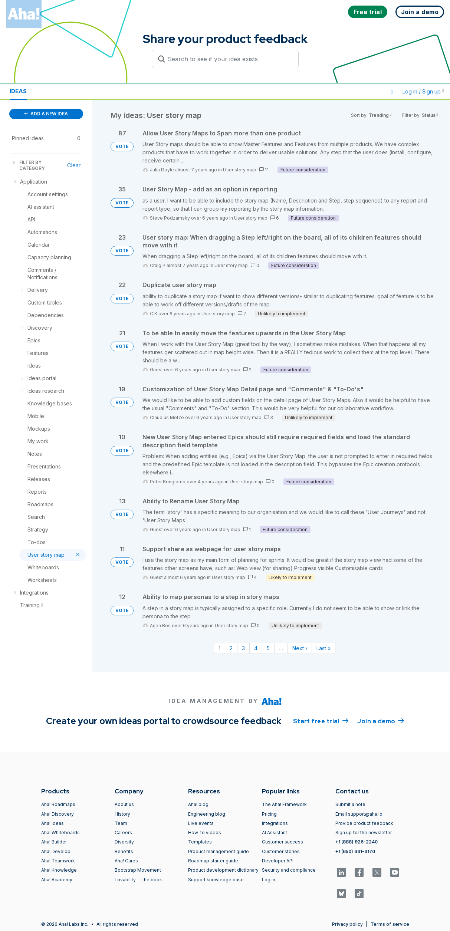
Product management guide (218, 851)
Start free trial (321, 720)
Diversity (124, 842)
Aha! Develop (55, 851)
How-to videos (204, 832)
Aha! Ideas (52, 823)
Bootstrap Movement (138, 870)
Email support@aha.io (358, 814)
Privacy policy (347, 924)
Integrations (275, 823)
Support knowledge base (216, 879)
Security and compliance (289, 870)
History (122, 814)
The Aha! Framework (284, 804)
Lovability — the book (138, 879)
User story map (239, 169)
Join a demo (380, 720)
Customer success (282, 842)
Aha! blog (198, 804)
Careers (123, 832)
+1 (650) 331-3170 (355, 851)
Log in (268, 879)
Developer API (277, 860)
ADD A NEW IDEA (46, 113)
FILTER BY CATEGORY (28, 165)
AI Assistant (274, 832)
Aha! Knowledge (59, 870)
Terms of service (390, 924)
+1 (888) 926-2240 (356, 842)
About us (124, 804)
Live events (201, 823)
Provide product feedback (364, 823)
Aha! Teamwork (58, 860)
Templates (200, 842)
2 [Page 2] (231, 648)
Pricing (269, 814)
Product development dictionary (223, 870)
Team (121, 823)
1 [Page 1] (219, 648)
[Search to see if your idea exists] (228, 59)
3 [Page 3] (243, 648)
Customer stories (281, 851)
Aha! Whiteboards (60, 832)
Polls (92, 91)
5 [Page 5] (268, 648)
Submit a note (350, 804)
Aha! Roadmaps (58, 804)
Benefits (124, 851)
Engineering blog (206, 814)
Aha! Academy (56, 879)
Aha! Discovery (57, 814)
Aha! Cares (126, 860)
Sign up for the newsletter (363, 832)
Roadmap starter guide (213, 860)
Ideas (18, 91)
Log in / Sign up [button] (423, 91)
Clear (74, 165)
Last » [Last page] (323, 648)
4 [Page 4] (255, 648)
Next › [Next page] (299, 648)
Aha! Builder (54, 842)
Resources (55, 91)
